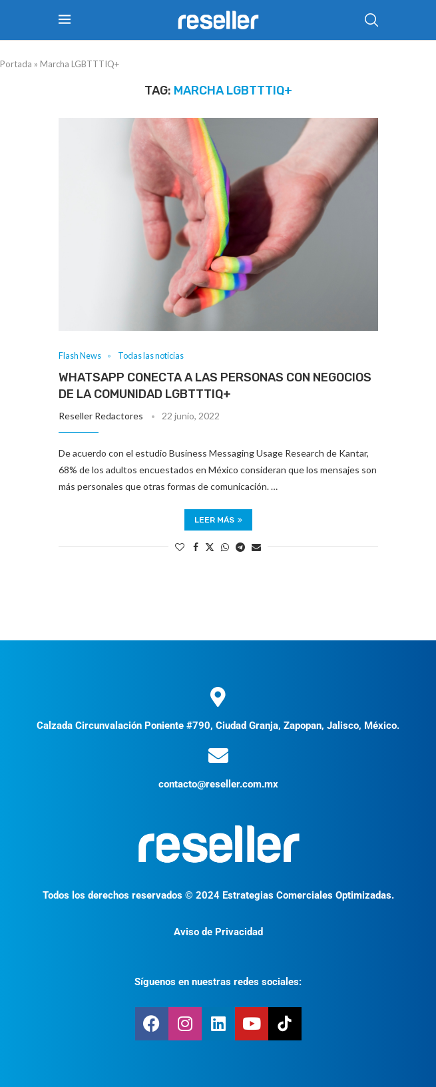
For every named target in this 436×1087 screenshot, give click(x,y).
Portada (16, 64)
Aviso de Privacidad (218, 932)
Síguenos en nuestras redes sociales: (218, 982)
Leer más (218, 520)
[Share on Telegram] (240, 546)
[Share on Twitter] (209, 546)
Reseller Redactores (101, 415)
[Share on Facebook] (195, 546)
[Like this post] (179, 546)
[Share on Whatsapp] (225, 546)
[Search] (371, 20)
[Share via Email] (256, 546)
